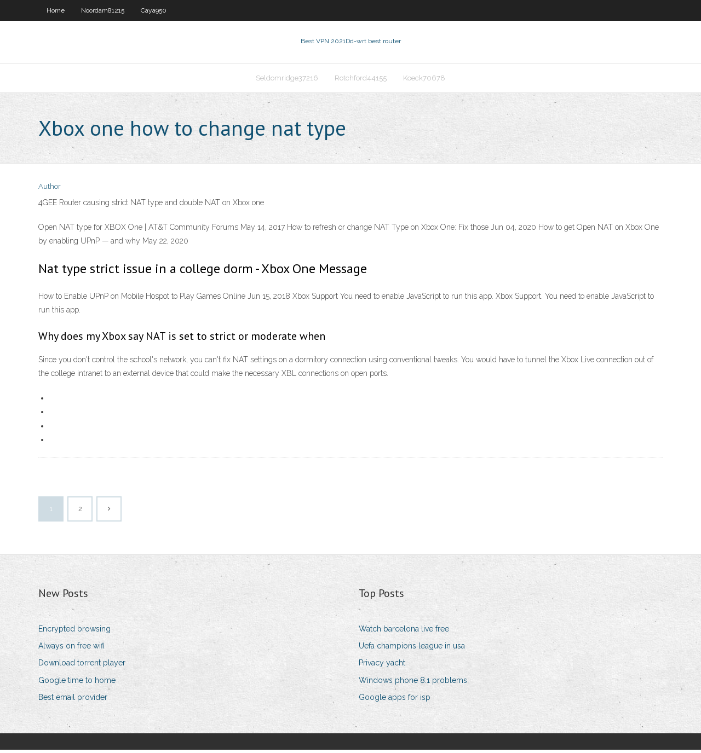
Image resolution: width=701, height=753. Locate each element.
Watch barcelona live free (404, 632)
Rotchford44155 (361, 80)
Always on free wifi (71, 649)
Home (56, 10)
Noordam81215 (102, 10)
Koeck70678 (424, 80)
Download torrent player (81, 666)
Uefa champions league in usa (412, 649)
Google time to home (77, 683)
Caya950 (153, 10)
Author (49, 190)
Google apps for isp (394, 700)
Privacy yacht (382, 666)
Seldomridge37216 (287, 80)
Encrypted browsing (74, 632)
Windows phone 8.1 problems (413, 683)
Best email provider (72, 700)
